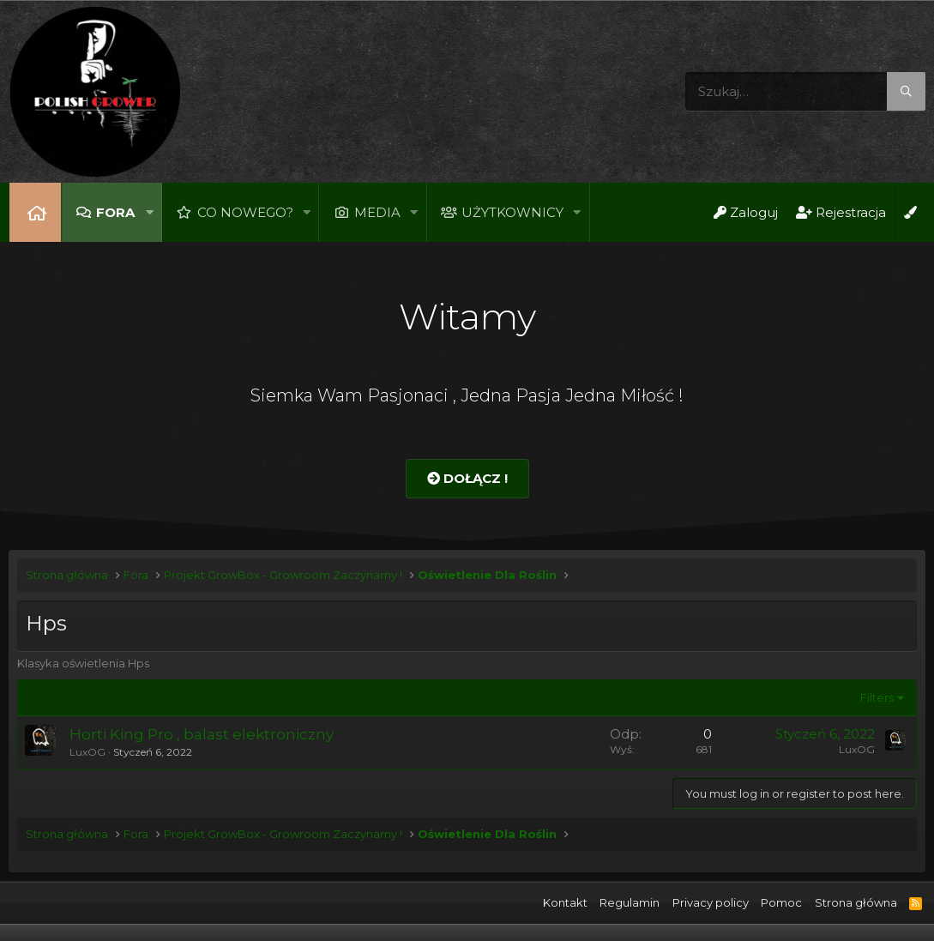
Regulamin (630, 902)
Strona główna (35, 212)
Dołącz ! (467, 478)
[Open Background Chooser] (910, 212)
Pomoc (781, 902)
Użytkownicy (512, 212)
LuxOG (87, 751)
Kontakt (565, 902)
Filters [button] (877, 697)
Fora (115, 212)
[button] (149, 212)
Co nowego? (245, 212)
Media (377, 212)
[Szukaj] (805, 91)
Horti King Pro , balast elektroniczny (201, 734)
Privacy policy (710, 902)
